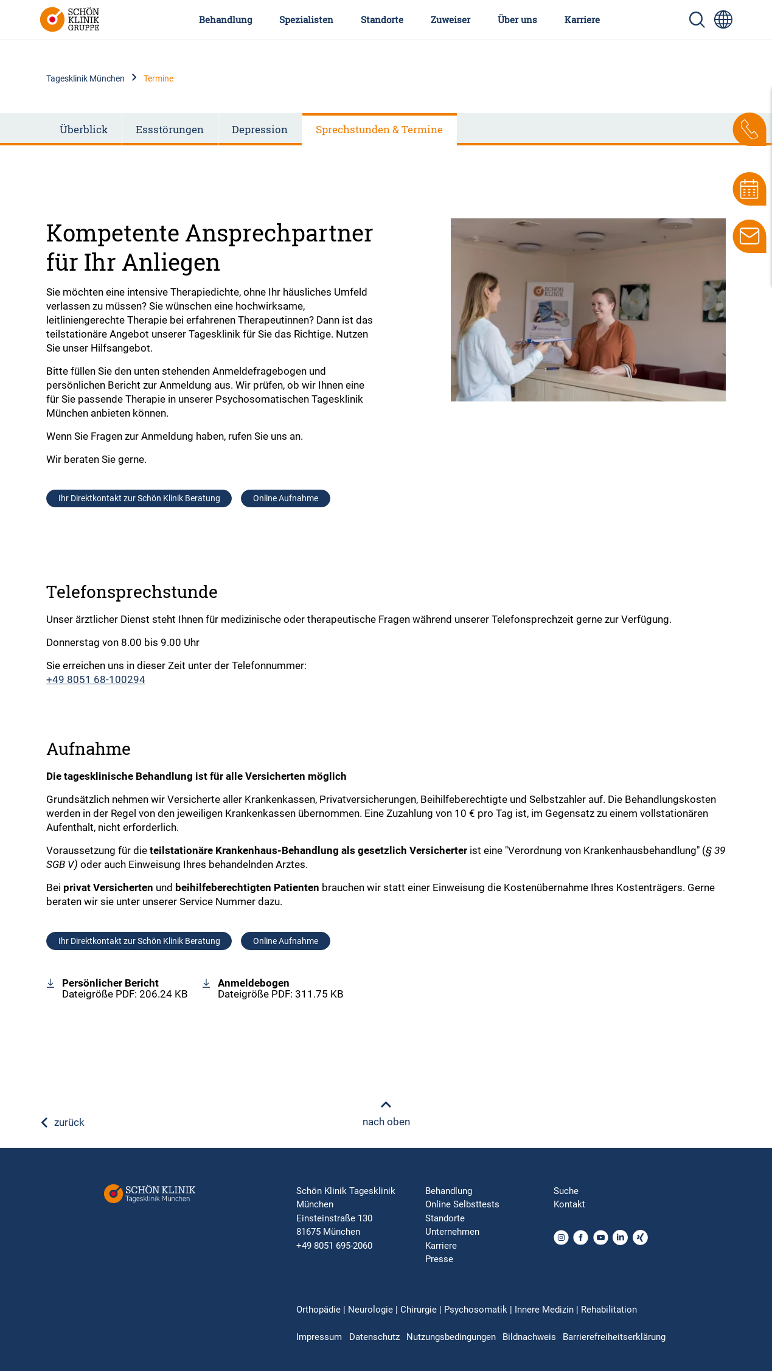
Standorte (382, 19)
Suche (566, 1190)
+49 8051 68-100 (86, 679)
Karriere (582, 19)
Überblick (84, 129)
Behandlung (225, 19)
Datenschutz (374, 1336)
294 (136, 679)
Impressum (319, 1336)
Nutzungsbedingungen (451, 1336)
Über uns (517, 19)
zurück (62, 1122)
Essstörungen (170, 129)
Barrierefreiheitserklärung (614, 1336)
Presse (439, 1259)
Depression (260, 129)
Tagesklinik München (85, 78)
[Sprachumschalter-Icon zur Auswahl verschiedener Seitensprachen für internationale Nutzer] (723, 19)
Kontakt (569, 1204)
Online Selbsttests (462, 1204)
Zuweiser (450, 19)
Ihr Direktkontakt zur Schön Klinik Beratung (139, 498)
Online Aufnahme (285, 498)
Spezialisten (306, 19)
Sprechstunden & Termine (379, 129)
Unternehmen (452, 1231)
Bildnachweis (529, 1336)
